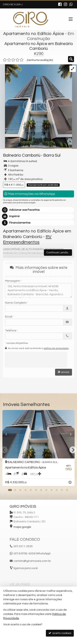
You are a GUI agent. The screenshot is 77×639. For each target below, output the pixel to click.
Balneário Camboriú (21, 155)
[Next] (72, 449)
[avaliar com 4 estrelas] (17, 60)
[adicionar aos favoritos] (70, 483)
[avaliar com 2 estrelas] (9, 60)
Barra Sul (51, 155)
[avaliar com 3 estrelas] (13, 60)
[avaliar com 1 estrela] (5, 60)
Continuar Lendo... (58, 252)
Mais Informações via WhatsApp (30, 193)
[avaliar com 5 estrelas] (22, 60)
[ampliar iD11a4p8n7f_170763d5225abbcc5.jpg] (36, 106)
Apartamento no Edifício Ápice (33, 33)
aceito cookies (59, 633)
